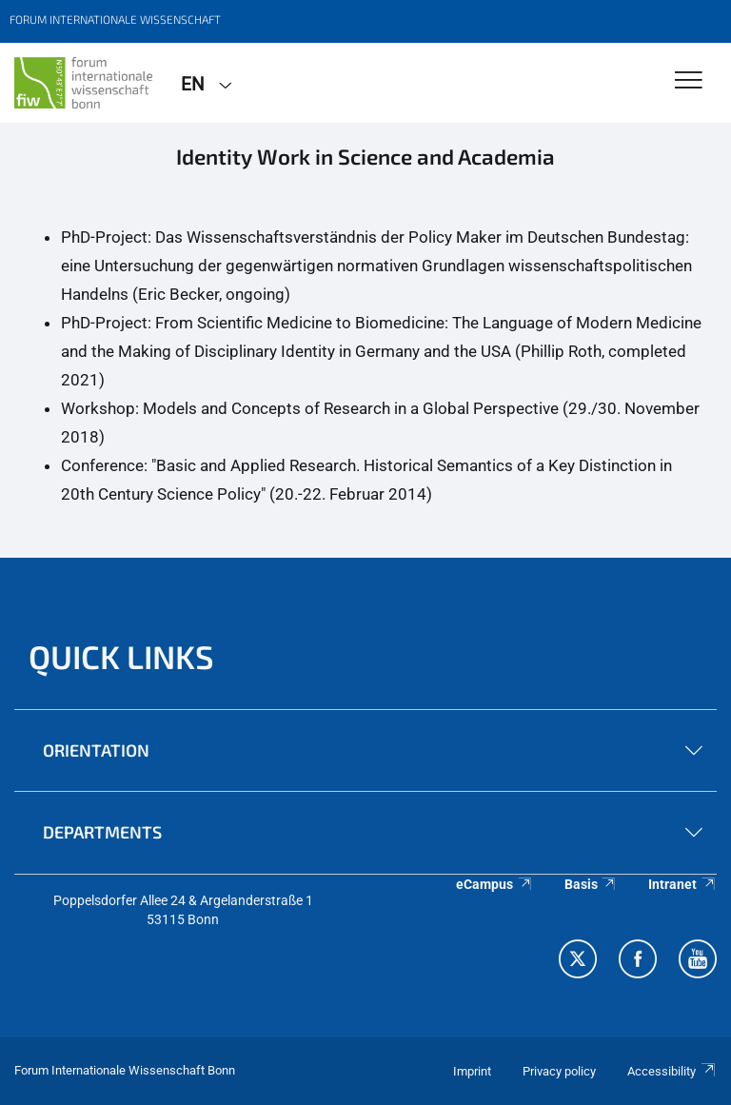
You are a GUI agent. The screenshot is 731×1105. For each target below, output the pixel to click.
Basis (591, 884)
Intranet (682, 884)
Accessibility (672, 1071)
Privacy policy (559, 1071)
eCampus (494, 884)
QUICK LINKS (121, 656)
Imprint (472, 1071)
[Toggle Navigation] (688, 81)
